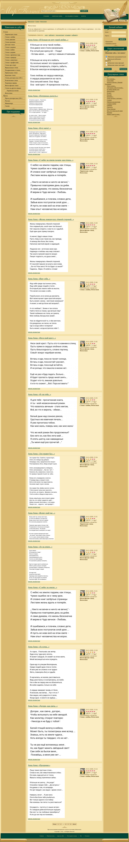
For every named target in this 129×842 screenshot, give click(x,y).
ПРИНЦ (109, 105)
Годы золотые (111, 109)
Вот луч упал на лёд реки (115, 111)
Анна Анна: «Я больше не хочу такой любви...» (48, 40)
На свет (109, 95)
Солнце (109, 100)
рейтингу (52, 35)
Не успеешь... (111, 79)
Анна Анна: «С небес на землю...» (42, 587)
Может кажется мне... (113, 114)
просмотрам (60, 35)
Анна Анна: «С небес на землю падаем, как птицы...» (50, 160)
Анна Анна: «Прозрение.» (39, 765)
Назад (54, 824)
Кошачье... (110, 96)
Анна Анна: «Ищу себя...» (39, 279)
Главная (42, 836)
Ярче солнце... (111, 86)
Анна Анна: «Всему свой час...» (41, 513)
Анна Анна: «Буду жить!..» (39, 128)
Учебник (46, 16)
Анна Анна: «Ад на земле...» (40, 547)
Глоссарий (110, 80)
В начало (87, 836)
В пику (109, 93)
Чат (81, 836)
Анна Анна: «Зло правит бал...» (41, 454)
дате (46, 35)
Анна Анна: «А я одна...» (38, 647)
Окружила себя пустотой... (115, 88)
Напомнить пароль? (111, 43)
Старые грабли (111, 104)
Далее (74, 824)
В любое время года (113, 89)
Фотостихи (43, 21)
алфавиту (75, 35)
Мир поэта (31, 21)
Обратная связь (57, 16)
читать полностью (34, 90)
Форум (83, 16)
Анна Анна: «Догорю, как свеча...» (43, 706)
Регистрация (109, 41)
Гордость (110, 107)
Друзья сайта (60, 836)
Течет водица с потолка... (114, 98)
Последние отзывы (71, 16)
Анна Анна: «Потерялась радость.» (43, 96)
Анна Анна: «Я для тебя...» (39, 394)
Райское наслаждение (113, 102)
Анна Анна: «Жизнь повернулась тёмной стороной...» (51, 219)
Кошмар (109, 112)
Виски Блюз (111, 91)
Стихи (37, 21)
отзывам (68, 35)
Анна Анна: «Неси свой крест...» (42, 338)
